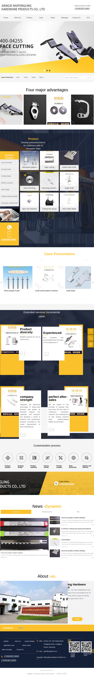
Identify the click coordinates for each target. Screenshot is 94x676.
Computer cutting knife (9, 203)
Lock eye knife (19, 77)
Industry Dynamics (47, 512)
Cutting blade (35, 77)
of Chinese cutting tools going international (76, 529)
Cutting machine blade (9, 196)
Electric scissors (42, 77)
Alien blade (5, 189)
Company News (16, 512)
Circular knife (27, 77)
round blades (65, 540)
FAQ (78, 512)
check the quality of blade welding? (73, 518)
